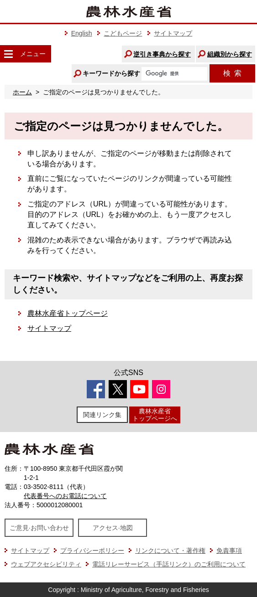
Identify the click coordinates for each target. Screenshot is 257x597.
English (81, 33)
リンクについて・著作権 (170, 550)
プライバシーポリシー (92, 550)
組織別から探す (229, 54)
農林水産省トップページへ (154, 414)
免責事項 (229, 550)
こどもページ (123, 33)
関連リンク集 (102, 414)
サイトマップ (173, 33)
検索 (232, 73)
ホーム (22, 92)
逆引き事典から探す (162, 54)
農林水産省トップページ (67, 313)
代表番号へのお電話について (65, 495)
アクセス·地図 (113, 527)
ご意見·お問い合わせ (39, 527)
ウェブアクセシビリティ (46, 564)
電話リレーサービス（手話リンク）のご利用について (169, 564)
